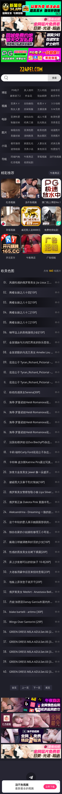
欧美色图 (42, 130)
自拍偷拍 (28, 103)
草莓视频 (42, 156)
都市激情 (15, 143)
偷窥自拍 (15, 130)
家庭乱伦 (28, 143)
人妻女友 (42, 143)
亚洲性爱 (15, 116)
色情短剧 (28, 162)
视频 (4, 106)
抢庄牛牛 (55, 95)
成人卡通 (42, 116)
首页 (14, 687)
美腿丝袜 (15, 135)
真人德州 (28, 90)
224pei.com (31, 69)
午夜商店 (28, 156)
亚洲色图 (28, 130)
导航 (4, 159)
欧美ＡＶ (42, 103)
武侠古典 (55, 143)
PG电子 (15, 90)
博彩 (4, 92)
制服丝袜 (15, 122)
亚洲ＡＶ (15, 103)
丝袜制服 (28, 109)
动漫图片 (55, 130)
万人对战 (42, 90)
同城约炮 (15, 156)
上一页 (25, 687)
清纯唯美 (28, 135)
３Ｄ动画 (55, 103)
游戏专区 (55, 90)
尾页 (47, 687)
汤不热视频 (55, 156)
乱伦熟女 (42, 122)
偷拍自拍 (28, 116)
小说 (4, 146)
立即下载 (50, 786)
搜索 (54, 77)
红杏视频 (15, 162)
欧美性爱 (55, 116)
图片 (4, 132)
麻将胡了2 (15, 95)
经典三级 (28, 122)
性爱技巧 (55, 149)
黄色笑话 (42, 149)
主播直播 (42, 109)
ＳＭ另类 (55, 109)
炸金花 (28, 95)
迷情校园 (15, 149)
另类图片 (55, 135)
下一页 (36, 687)
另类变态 (55, 122)
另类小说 (28, 149)
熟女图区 (42, 135)
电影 (4, 119)
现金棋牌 (42, 95)
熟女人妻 (15, 109)
